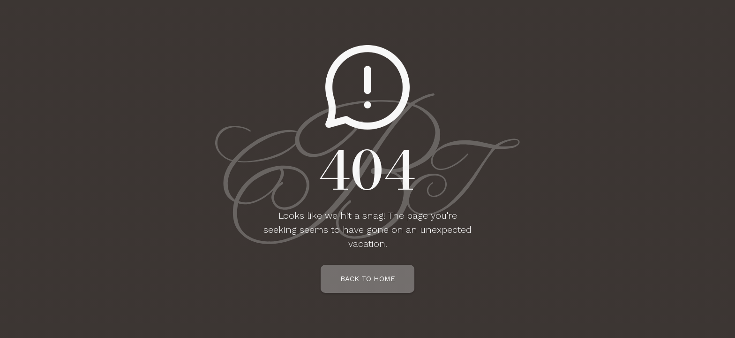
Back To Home (367, 279)
